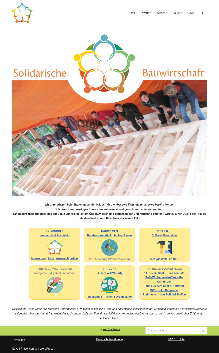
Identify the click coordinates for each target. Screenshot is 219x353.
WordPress (46, 348)
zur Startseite (111, 329)
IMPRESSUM (176, 339)
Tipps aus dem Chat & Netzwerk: (164, 285)
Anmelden (19, 339)
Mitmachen (38, 258)
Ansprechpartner (67, 258)
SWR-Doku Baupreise (164, 290)
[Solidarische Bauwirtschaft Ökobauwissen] (22, 13)
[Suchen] (172, 330)
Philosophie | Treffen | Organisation (109, 296)
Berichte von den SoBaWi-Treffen (164, 294)
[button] (136, 13)
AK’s (51, 258)
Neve (15, 348)
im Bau (173, 259)
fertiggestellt (158, 259)
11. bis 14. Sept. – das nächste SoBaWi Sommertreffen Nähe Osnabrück (164, 277)
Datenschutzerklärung (109, 339)
